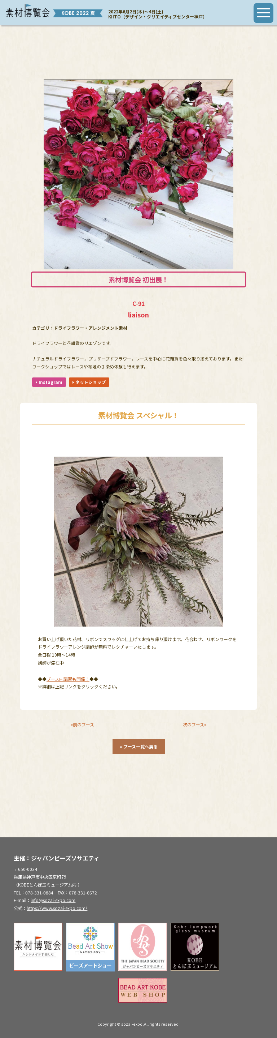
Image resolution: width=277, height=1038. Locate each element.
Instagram (49, 382)
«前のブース (82, 724)
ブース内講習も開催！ (68, 679)
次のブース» (194, 724)
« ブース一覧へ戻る (139, 746)
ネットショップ (89, 382)
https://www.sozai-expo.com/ (57, 908)
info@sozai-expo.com (53, 900)
